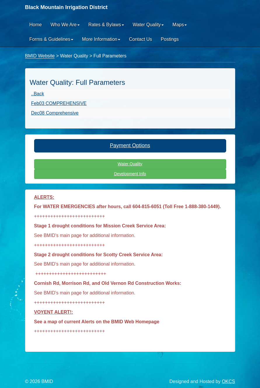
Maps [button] (179, 24)
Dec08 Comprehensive (55, 112)
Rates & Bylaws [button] (106, 24)
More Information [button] (101, 39)
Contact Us (140, 39)
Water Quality (130, 163)
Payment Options (130, 145)
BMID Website (40, 55)
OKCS (228, 381)
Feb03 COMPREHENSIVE (59, 103)
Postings (170, 39)
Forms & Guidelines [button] (51, 39)
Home (35, 24)
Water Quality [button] (148, 24)
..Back (37, 93)
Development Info (130, 173)
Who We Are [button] (65, 24)
